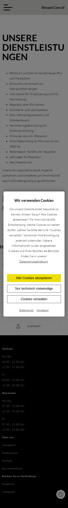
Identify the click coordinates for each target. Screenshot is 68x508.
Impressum (42, 310)
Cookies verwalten (34, 299)
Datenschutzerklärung (33, 261)
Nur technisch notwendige (34, 288)
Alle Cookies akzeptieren (34, 278)
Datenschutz (26, 310)
